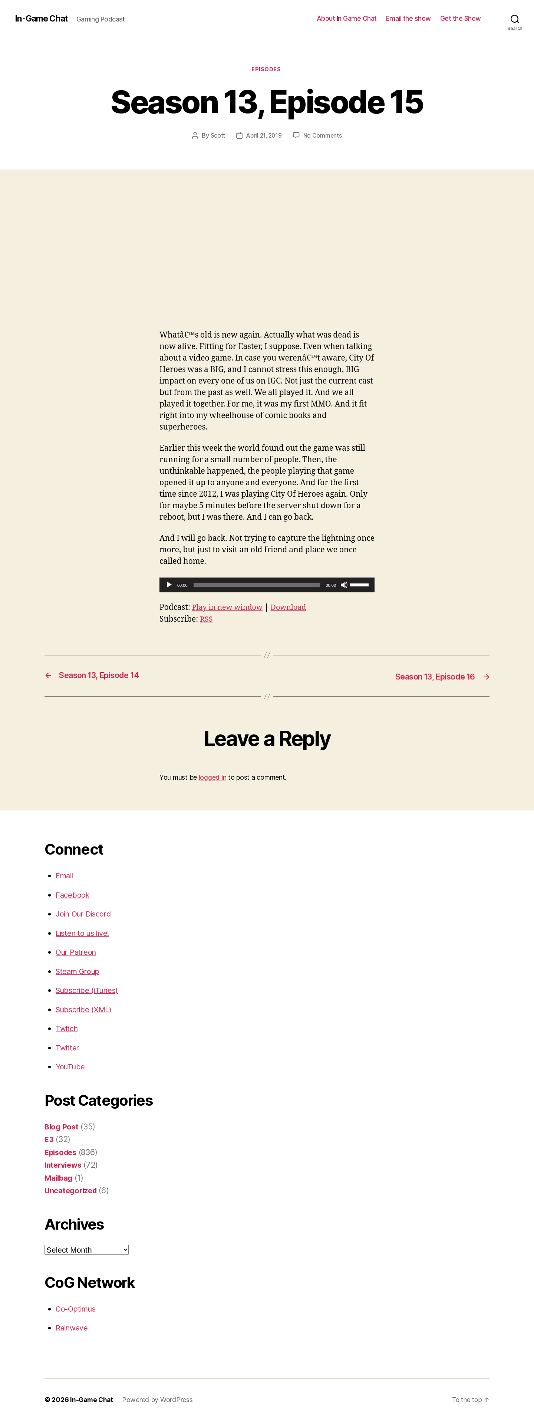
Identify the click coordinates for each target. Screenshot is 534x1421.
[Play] (169, 585)
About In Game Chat (347, 18)
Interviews (64, 1165)
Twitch (67, 1028)
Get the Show (460, 18)
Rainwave (73, 1328)
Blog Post (62, 1127)
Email (65, 876)
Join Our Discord (86, 914)
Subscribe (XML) (86, 1009)
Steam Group (79, 971)
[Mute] (344, 585)
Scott (216, 136)
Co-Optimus (77, 1309)
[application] (267, 585)
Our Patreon (77, 952)
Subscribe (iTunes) (89, 990)
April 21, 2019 (264, 136)
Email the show (408, 18)
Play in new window (229, 608)
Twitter (68, 1048)
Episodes (266, 70)
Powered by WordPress (159, 1400)
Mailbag (59, 1178)
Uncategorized (72, 1190)
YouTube (71, 1067)
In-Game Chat (43, 18)
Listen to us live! (84, 933)
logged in (213, 778)
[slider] (257, 586)
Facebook (73, 895)
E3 (49, 1139)
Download (294, 608)
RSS (207, 620)
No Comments (323, 136)
